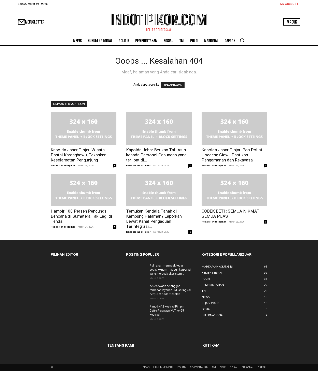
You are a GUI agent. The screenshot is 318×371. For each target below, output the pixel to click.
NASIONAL (248, 367)
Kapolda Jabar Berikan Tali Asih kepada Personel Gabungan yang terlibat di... (156, 154)
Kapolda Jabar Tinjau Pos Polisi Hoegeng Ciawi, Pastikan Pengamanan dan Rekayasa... (232, 154)
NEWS (146, 367)
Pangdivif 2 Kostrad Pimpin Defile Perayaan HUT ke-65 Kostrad (167, 310)
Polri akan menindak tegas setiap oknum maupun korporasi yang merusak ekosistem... (170, 269)
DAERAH (262, 367)
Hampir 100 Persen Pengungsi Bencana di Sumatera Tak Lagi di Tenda (81, 216)
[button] (242, 40)
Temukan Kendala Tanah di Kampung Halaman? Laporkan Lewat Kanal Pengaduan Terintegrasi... (154, 219)
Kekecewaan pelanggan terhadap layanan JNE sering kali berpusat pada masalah (170, 290)
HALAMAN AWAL (173, 85)
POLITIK (181, 367)
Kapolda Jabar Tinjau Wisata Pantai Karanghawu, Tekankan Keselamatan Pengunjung (78, 154)
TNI (214, 367)
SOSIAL (234, 367)
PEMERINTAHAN (199, 367)
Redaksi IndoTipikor (63, 165)
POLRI (223, 367)
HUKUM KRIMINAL (163, 367)
